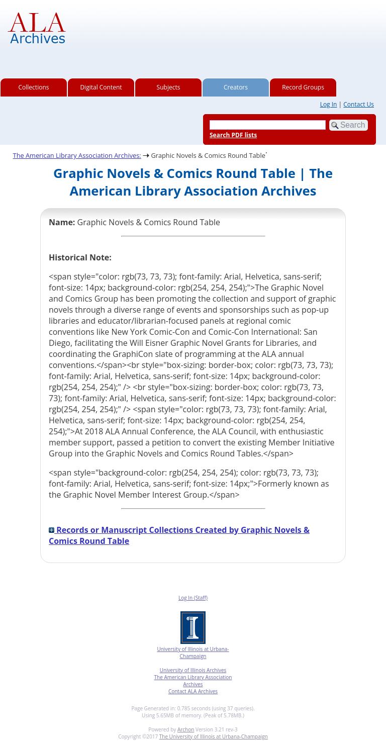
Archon (185, 729)
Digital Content (101, 87)
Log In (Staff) (193, 597)
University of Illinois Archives (193, 670)
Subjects (168, 87)
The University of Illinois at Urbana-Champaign (213, 736)
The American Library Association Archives (193, 681)
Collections (34, 87)
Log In (328, 104)
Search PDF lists (233, 135)
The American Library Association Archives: (77, 155)
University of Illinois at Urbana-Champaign (193, 652)
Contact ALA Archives (193, 691)
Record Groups (303, 87)
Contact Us (358, 104)
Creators (236, 87)
